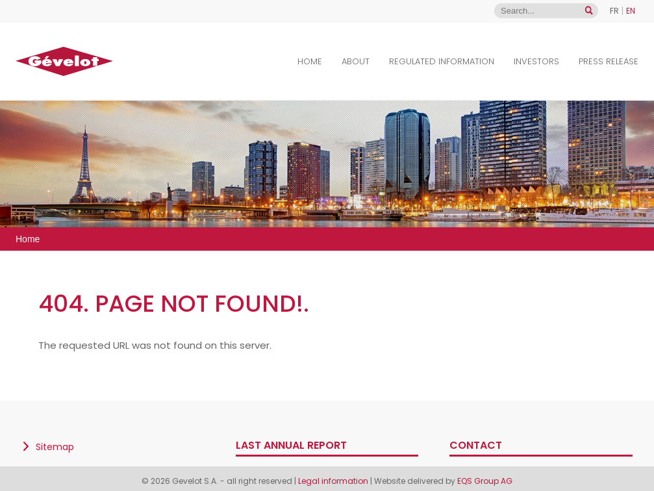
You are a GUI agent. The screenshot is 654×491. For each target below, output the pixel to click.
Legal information (334, 480)
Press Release (608, 61)
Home (309, 61)
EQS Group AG (484, 480)
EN (630, 10)
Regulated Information (441, 61)
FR (614, 10)
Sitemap (55, 446)
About (356, 61)
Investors (536, 61)
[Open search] (589, 10)
